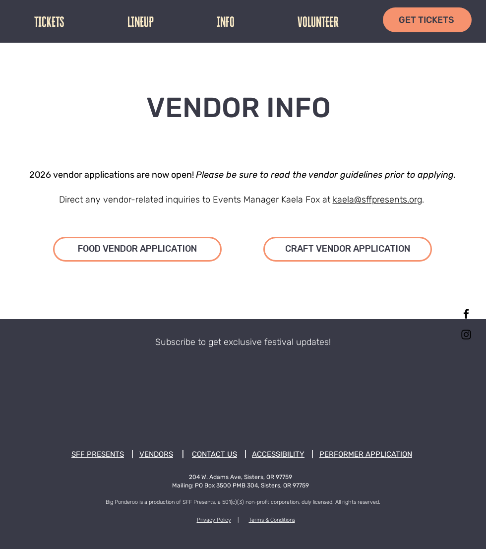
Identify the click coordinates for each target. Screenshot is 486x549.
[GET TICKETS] (427, 19)
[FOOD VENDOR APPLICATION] (137, 249)
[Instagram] (466, 334)
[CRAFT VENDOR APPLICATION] (347, 249)
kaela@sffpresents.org (377, 199)
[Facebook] (466, 313)
